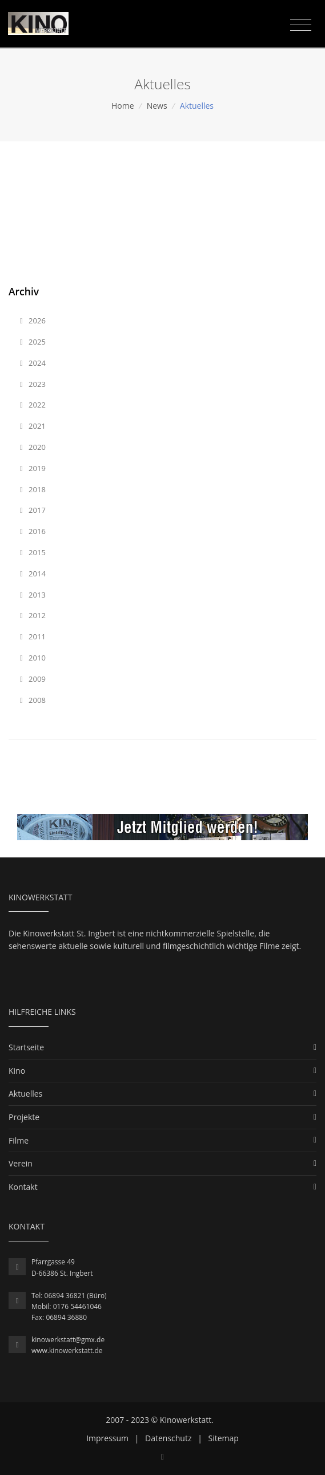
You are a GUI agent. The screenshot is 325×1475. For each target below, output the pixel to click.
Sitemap (223, 1438)
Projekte (24, 1117)
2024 (33, 363)
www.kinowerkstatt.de (67, 1350)
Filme (19, 1140)
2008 (33, 700)
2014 (33, 573)
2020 (33, 447)
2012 (33, 615)
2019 (33, 468)
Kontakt (23, 1186)
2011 (33, 636)
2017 (33, 510)
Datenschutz (168, 1438)
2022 (33, 405)
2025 (33, 342)
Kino (17, 1070)
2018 (33, 489)
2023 (33, 384)
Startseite (26, 1047)
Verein (21, 1163)
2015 (33, 552)
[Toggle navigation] (300, 25)
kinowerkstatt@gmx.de (68, 1339)
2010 (33, 658)
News (157, 105)
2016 (33, 531)
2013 (33, 595)
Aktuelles (25, 1093)
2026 (33, 320)
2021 (33, 426)
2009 (33, 679)
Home (122, 105)
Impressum (107, 1438)
